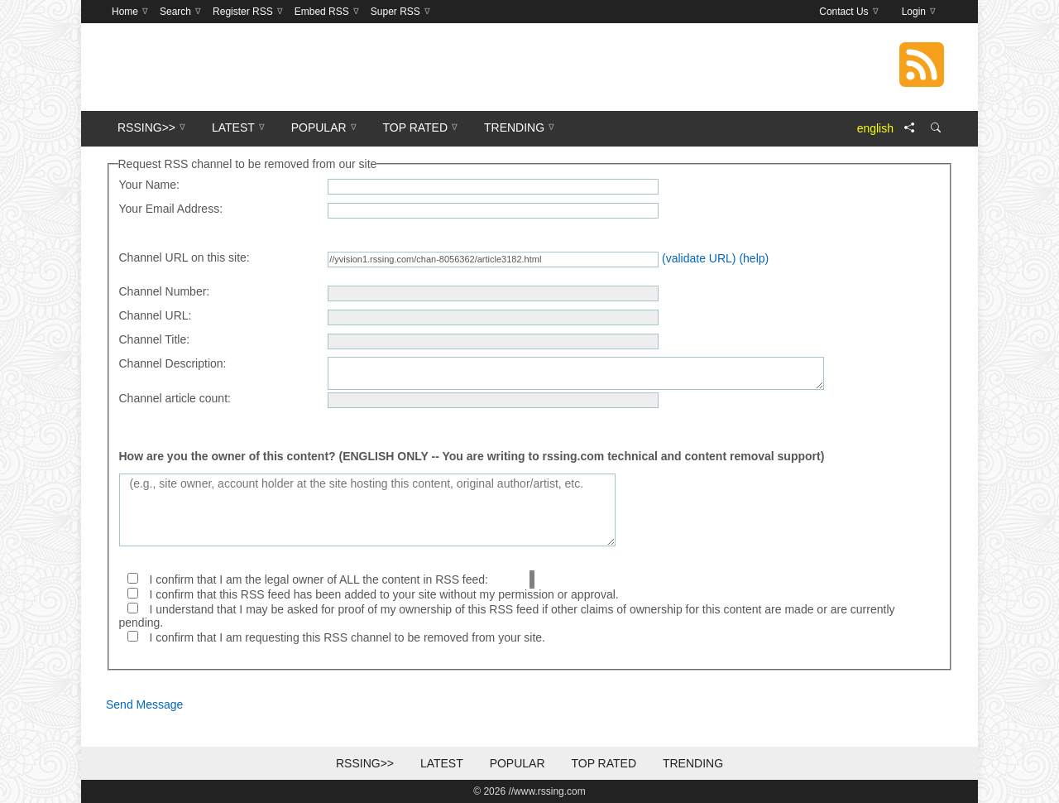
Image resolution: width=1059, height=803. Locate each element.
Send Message (144, 704)
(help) (754, 258)
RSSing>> (365, 763)
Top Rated (603, 763)
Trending (693, 763)
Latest (441, 763)
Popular (517, 763)
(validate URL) (699, 258)
